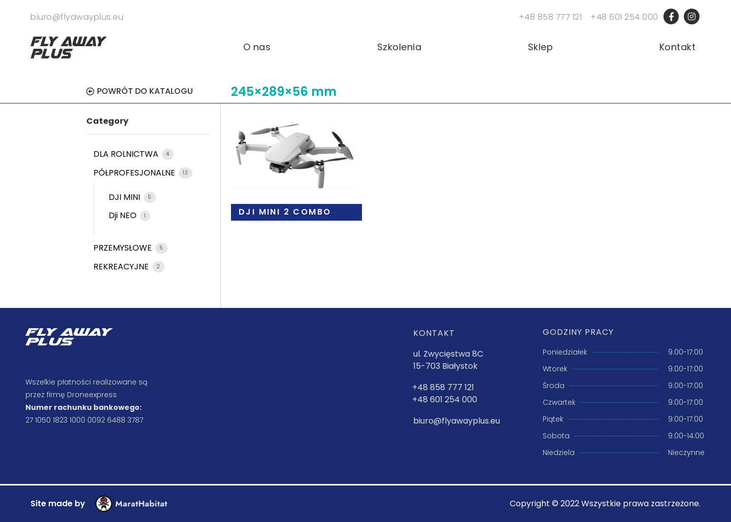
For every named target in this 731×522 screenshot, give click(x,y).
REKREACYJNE (122, 266)
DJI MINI (125, 197)
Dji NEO (124, 215)
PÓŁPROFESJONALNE (135, 173)
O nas (257, 47)
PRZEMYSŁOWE (123, 248)
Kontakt (677, 47)
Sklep (540, 47)
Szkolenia (399, 47)
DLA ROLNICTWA (126, 154)
